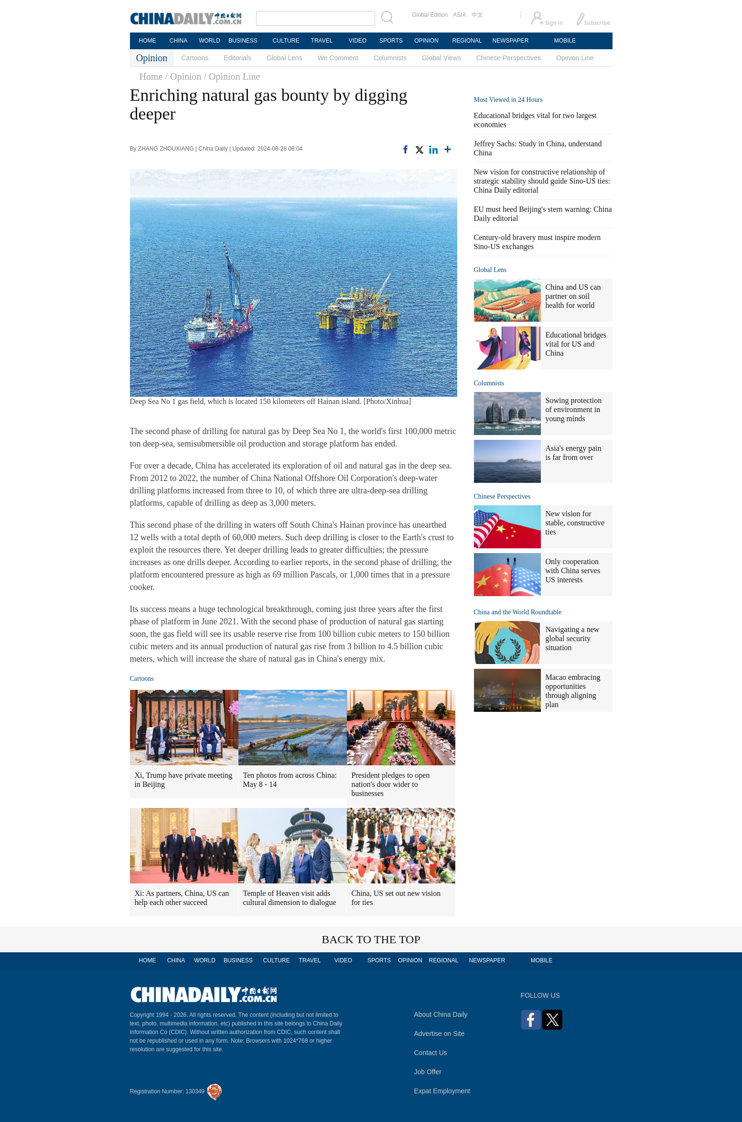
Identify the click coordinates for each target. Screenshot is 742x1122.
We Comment (338, 58)
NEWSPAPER (510, 40)
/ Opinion (183, 76)
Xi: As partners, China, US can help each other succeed (182, 897)
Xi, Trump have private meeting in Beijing (184, 779)
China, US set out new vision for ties (396, 897)
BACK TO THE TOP (371, 939)
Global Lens (284, 58)
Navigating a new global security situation (573, 638)
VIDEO (357, 40)
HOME (147, 40)
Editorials (237, 58)
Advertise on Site (439, 1033)
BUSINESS (243, 40)
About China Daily (441, 1014)
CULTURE (286, 40)
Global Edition (430, 14)
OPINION (426, 40)
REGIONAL (467, 40)
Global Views (441, 58)
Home (151, 76)
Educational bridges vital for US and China (576, 344)
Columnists (390, 58)
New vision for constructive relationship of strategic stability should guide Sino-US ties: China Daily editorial (542, 181)
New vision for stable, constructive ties (575, 523)
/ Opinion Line (232, 76)
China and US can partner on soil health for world (573, 296)
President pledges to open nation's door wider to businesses (391, 784)
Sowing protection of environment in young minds (574, 409)
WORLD (209, 40)
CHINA (178, 40)
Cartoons (195, 58)
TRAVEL (322, 40)
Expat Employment (442, 1091)
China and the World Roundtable (518, 612)
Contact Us (430, 1053)
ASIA (459, 14)
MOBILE (565, 40)
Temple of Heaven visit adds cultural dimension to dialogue (289, 897)
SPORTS (391, 40)
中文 (477, 14)
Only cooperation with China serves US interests (573, 570)
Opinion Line (575, 58)
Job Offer (427, 1072)
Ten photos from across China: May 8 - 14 (290, 779)
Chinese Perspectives (508, 58)
